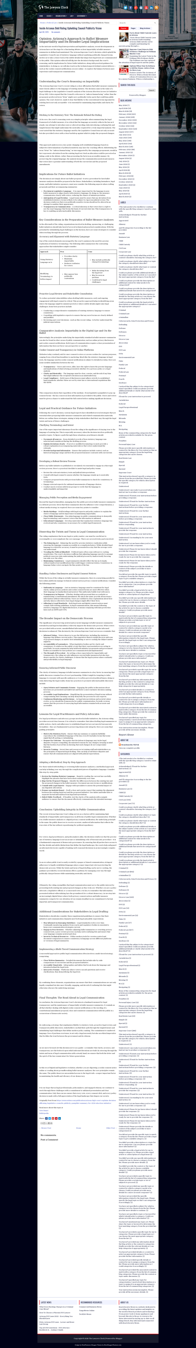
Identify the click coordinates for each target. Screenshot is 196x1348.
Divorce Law (124, 339)
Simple (121, 462)
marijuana (123, 415)
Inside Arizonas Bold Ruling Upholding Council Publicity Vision (70, 28)
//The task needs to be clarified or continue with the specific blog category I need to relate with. (137, 209)
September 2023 (126, 185)
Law (72, 15)
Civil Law (122, 248)
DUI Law (122, 350)
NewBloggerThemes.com (112, 1345)
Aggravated (123, 221)
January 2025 (124, 152)
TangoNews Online (86, 1310)
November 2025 (125, 123)
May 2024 (123, 167)
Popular (124, 28)
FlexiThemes (86, 1345)
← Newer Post (45, 1128)
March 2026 (124, 111)
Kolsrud (122, 404)
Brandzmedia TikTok (130, 745)
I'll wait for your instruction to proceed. (135, 396)
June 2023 (123, 188)
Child (121, 241)
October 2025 (124, 126)
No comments (56, 32)
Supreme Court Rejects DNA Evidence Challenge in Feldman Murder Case (143, 51)
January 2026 (124, 117)
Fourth (121, 379)
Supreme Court (125, 473)
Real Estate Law (125, 458)
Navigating (123, 429)
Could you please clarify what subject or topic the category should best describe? (137, 262)
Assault (122, 234)
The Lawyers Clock (96, 1338)
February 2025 (125, 150)
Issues (50, 15)
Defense (122, 328)
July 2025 (123, 135)
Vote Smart (43, 1110)
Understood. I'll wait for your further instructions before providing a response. (136, 506)
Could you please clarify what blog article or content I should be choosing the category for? (137, 257)
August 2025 (124, 132)
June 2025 (123, 138)
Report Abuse (126, 735)
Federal (122, 368)
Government (82, 15)
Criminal (122, 310)
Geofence (123, 383)
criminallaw (123, 317)
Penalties (122, 441)
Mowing (122, 422)
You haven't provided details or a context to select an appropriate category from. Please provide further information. (137, 692)
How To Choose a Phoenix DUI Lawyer (54, 1313)
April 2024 (123, 170)
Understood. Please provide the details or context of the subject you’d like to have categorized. (136, 568)
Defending (123, 325)
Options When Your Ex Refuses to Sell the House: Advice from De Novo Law (142, 68)
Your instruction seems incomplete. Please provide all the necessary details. (136, 729)
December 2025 (125, 120)
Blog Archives (145, 28)
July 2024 (123, 161)
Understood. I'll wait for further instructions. (137, 501)
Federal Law (52, 23)
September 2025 (126, 129)
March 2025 (124, 147)
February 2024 (125, 176)
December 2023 (125, 179)
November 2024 (125, 155)
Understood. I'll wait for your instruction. (135, 534)
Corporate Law (125, 252)
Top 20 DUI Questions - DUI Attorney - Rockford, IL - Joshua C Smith (55, 1329)
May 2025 (123, 141)
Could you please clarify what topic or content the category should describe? (137, 268)
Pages (133, 28)
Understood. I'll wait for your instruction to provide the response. (136, 529)
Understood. (124, 486)
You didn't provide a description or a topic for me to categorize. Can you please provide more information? (137, 584)
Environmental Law (127, 357)
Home (41, 16)
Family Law (123, 365)
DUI (120, 346)
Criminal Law (124, 314)
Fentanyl (122, 376)
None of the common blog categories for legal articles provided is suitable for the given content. (137, 435)
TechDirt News (85, 1314)
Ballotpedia (44, 1113)
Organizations (62, 15)
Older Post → (111, 1128)
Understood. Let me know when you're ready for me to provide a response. (137, 544)
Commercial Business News (90, 1307)
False (121, 361)
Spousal (122, 469)
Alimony (122, 224)
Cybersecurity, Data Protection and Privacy (136, 321)
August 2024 (124, 158)
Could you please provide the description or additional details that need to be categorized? (137, 290)
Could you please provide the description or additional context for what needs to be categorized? (137, 283)
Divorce (122, 336)
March (121, 411)
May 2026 (123, 105)
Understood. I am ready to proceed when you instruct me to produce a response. (137, 491)
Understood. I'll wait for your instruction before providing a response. (135, 518)
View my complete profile (129, 748)
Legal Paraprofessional (128, 407)
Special (122, 465)
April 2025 (123, 144)
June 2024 (123, 164)
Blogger (142, 95)
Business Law (124, 237)
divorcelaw (123, 343)
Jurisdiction (124, 400)
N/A (120, 426)
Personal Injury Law (127, 444)
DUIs (121, 354)
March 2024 (124, 173)
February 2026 (125, 114)
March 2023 (124, 197)
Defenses (123, 332)
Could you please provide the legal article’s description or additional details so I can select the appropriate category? (137, 304)
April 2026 (123, 108)
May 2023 (123, 191)
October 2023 (124, 182)
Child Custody (124, 244)
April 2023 (123, 194)
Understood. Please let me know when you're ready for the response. (137, 562)
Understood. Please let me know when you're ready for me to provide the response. (137, 556)
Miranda (122, 418)
